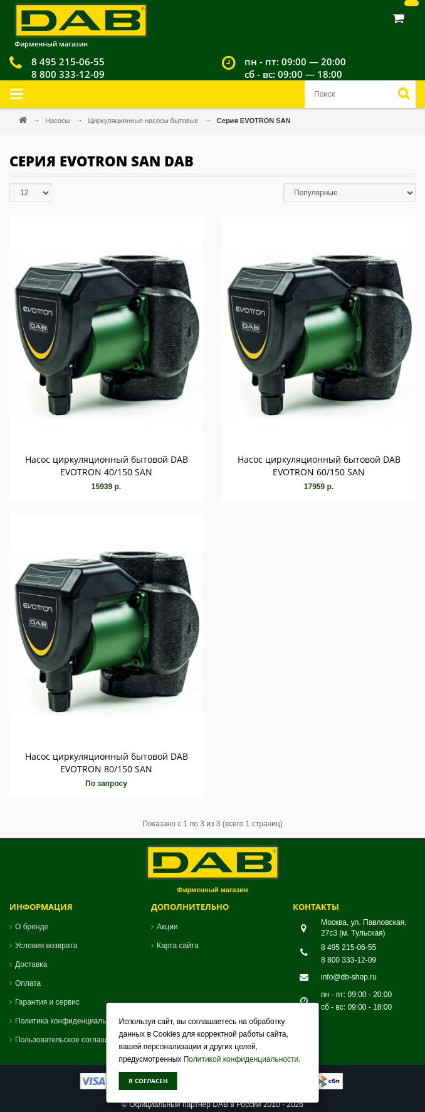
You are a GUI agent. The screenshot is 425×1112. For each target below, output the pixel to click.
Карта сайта (178, 945)
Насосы (58, 120)
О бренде (31, 926)
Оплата (28, 983)
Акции (167, 926)
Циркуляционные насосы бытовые (144, 120)
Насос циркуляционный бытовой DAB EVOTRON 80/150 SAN (106, 762)
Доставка (31, 964)
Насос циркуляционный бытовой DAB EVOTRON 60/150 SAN (319, 465)
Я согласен (148, 1080)
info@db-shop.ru (349, 977)
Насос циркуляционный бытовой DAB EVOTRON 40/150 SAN (106, 465)
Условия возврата (46, 945)
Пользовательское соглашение (69, 1039)
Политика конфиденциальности (70, 1021)
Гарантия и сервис (47, 1002)
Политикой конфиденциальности (241, 1059)
